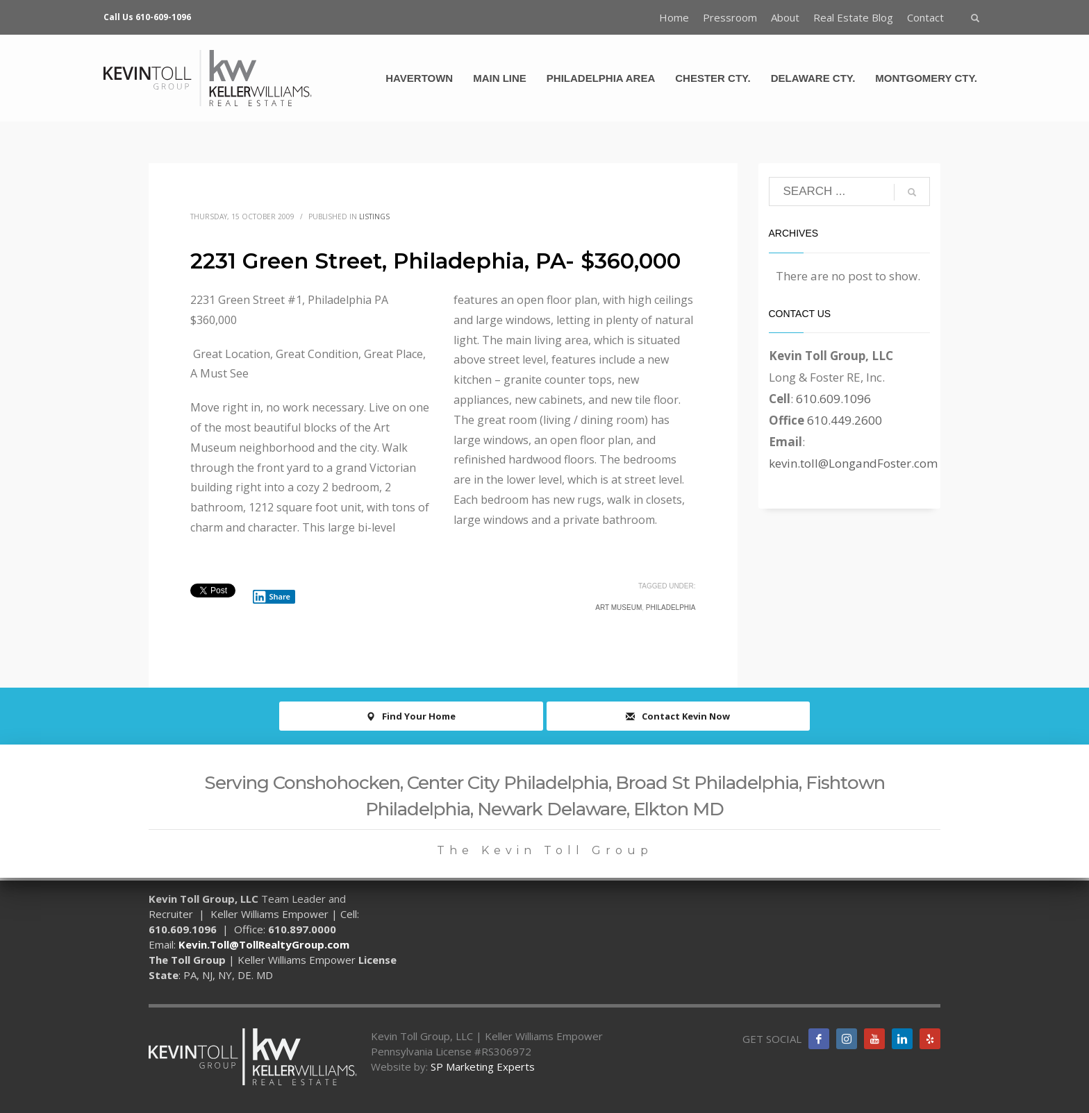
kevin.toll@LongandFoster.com (853, 463)
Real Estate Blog (853, 17)
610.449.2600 (844, 420)
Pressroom (730, 17)
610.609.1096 (833, 399)
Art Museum (618, 607)
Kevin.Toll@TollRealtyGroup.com (263, 944)
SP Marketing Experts (483, 1066)
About (785, 17)
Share (271, 597)
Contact (925, 17)
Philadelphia (671, 607)
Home (674, 17)
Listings (374, 216)
